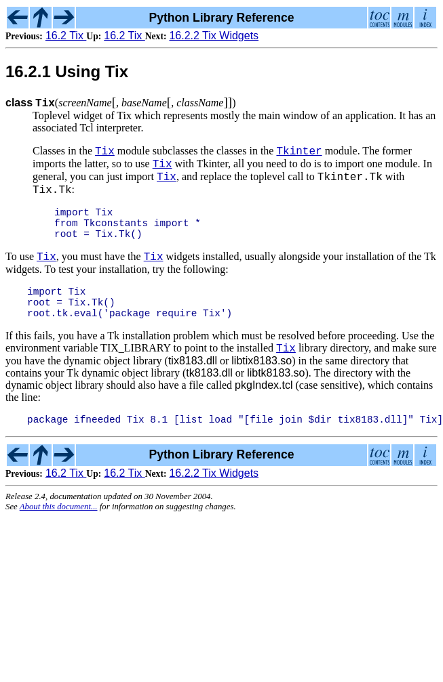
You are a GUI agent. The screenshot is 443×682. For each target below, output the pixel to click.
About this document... (59, 533)
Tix (105, 152)
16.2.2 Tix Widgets (213, 35)
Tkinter (299, 152)
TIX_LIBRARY (135, 372)
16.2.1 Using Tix (66, 71)
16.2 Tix (65, 35)
